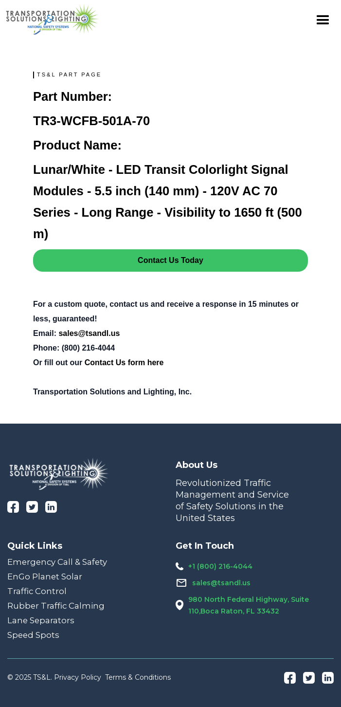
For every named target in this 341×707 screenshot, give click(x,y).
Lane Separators (40, 620)
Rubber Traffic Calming (56, 606)
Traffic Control (37, 591)
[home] (52, 19)
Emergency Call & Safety (57, 562)
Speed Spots (33, 635)
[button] (323, 19)
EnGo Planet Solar (44, 576)
